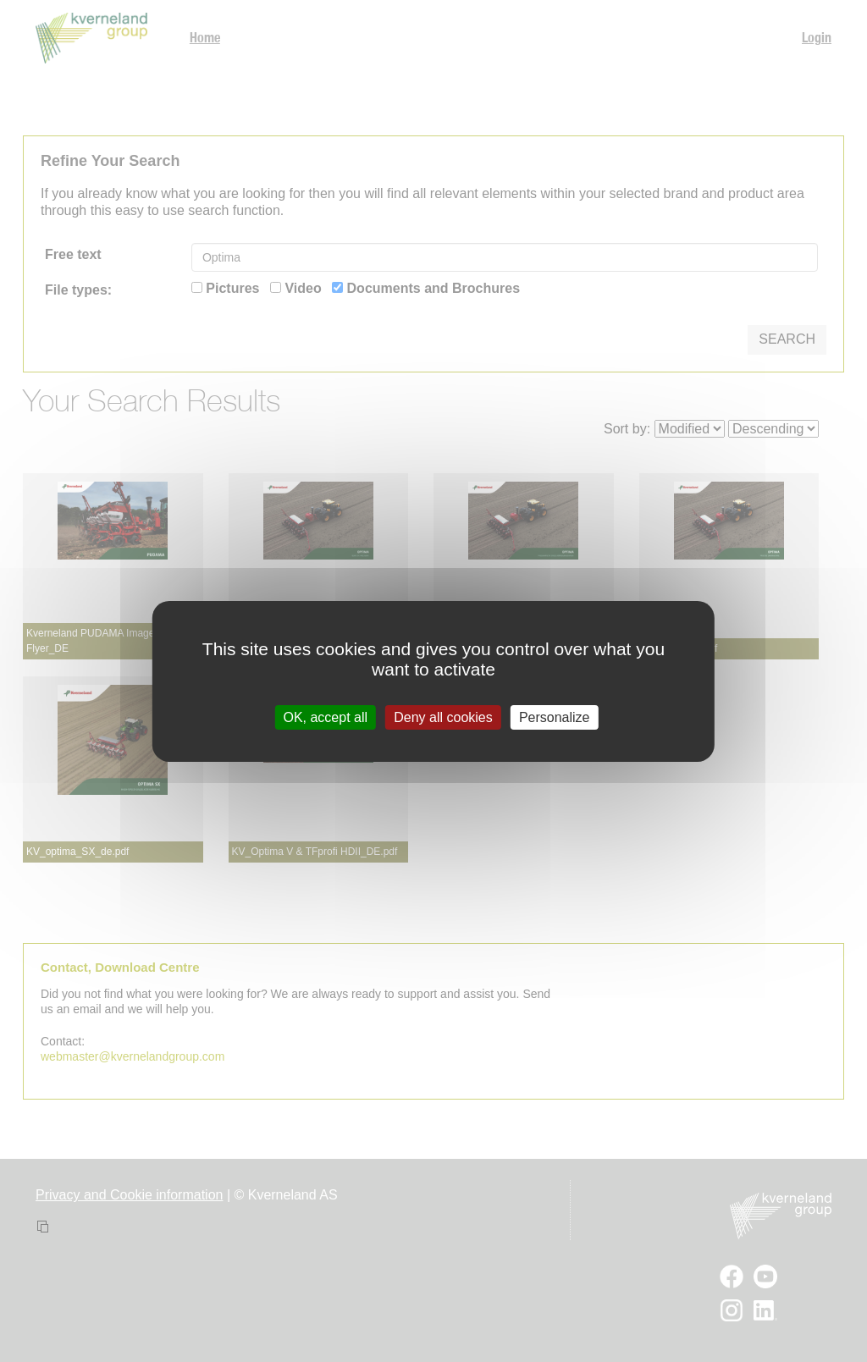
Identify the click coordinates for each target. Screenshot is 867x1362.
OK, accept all (325, 716)
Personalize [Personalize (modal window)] (554, 716)
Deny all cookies (443, 716)
